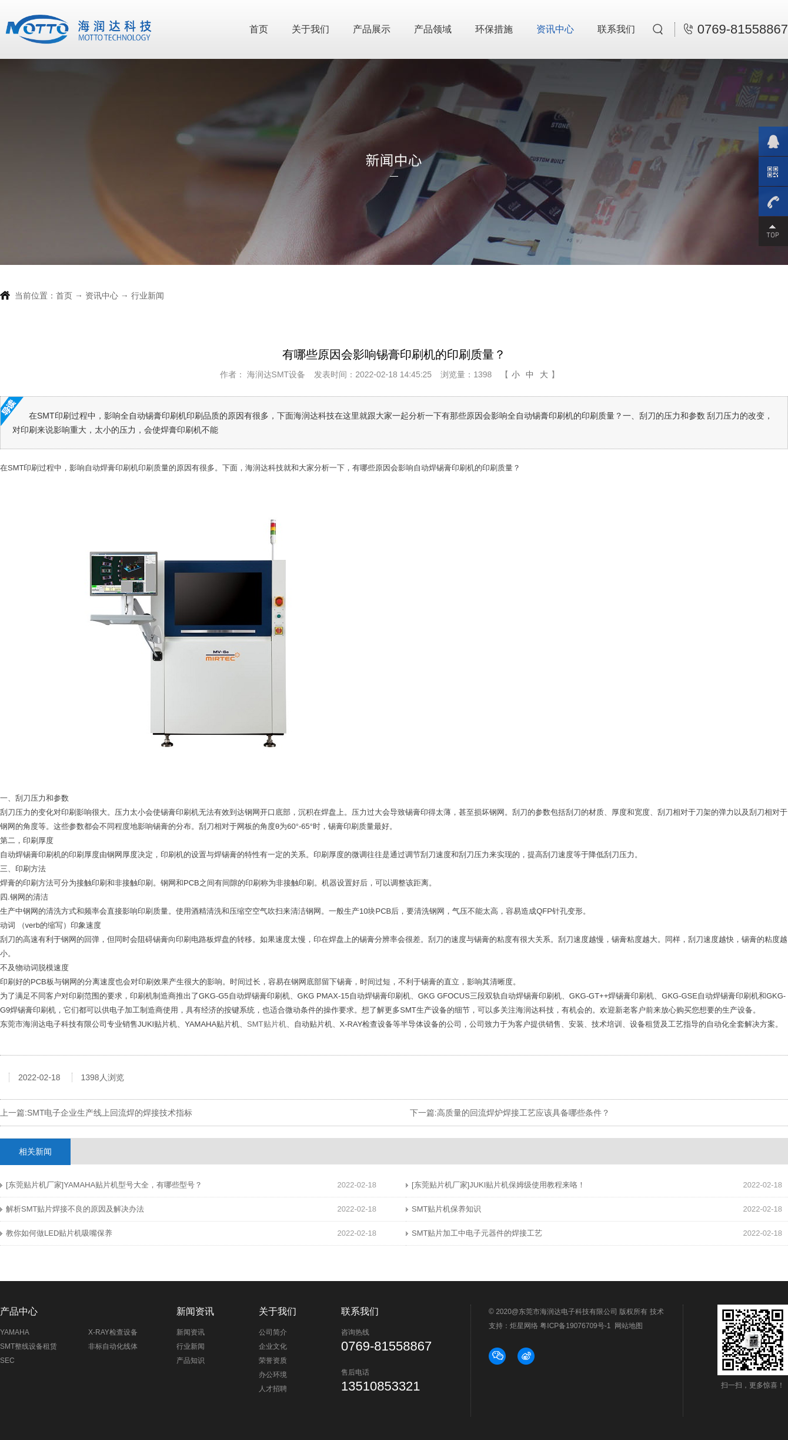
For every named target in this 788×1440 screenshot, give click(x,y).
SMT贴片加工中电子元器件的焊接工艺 (477, 1233)
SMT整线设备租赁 (28, 1346)
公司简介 (273, 1332)
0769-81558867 (736, 29)
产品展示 (371, 29)
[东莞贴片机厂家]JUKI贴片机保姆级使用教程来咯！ (498, 1184)
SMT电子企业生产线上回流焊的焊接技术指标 (110, 1112)
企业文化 (273, 1346)
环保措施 (494, 29)
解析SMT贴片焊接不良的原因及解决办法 (75, 1209)
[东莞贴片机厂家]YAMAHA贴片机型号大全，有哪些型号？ (104, 1184)
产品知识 (190, 1360)
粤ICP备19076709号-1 (575, 1326)
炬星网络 (524, 1326)
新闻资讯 (190, 1332)
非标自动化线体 (113, 1346)
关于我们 (310, 29)
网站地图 (629, 1326)
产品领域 (433, 29)
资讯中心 (555, 29)
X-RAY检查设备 (113, 1332)
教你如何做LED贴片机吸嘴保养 (59, 1233)
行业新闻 (147, 295)
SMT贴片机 (266, 1024)
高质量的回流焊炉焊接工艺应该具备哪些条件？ (523, 1112)
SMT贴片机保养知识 (446, 1209)
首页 (258, 29)
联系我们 (616, 29)
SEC (7, 1360)
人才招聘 (273, 1389)
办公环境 (273, 1375)
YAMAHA (14, 1332)
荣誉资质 (273, 1360)
